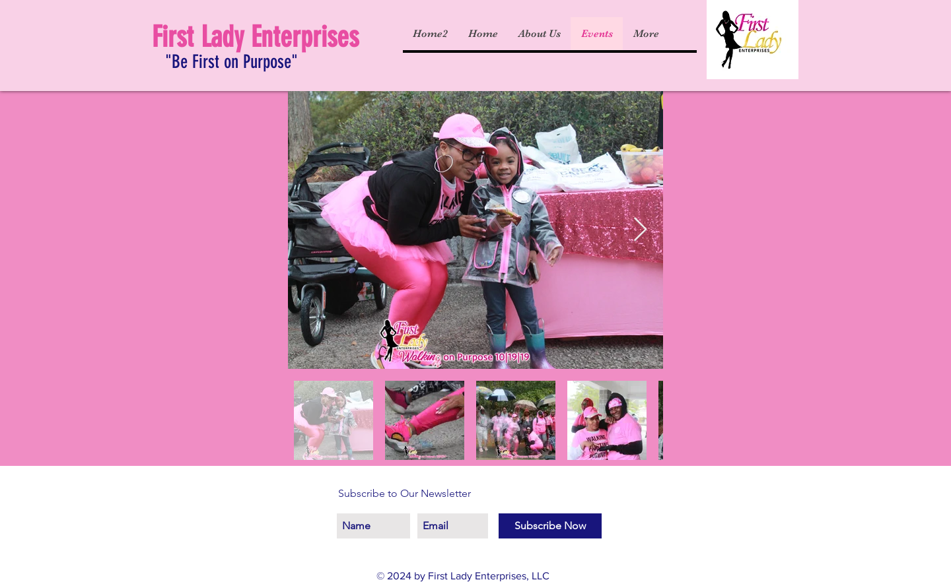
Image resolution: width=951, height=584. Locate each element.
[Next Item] (640, 230)
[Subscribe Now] (550, 525)
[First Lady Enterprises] (261, 37)
